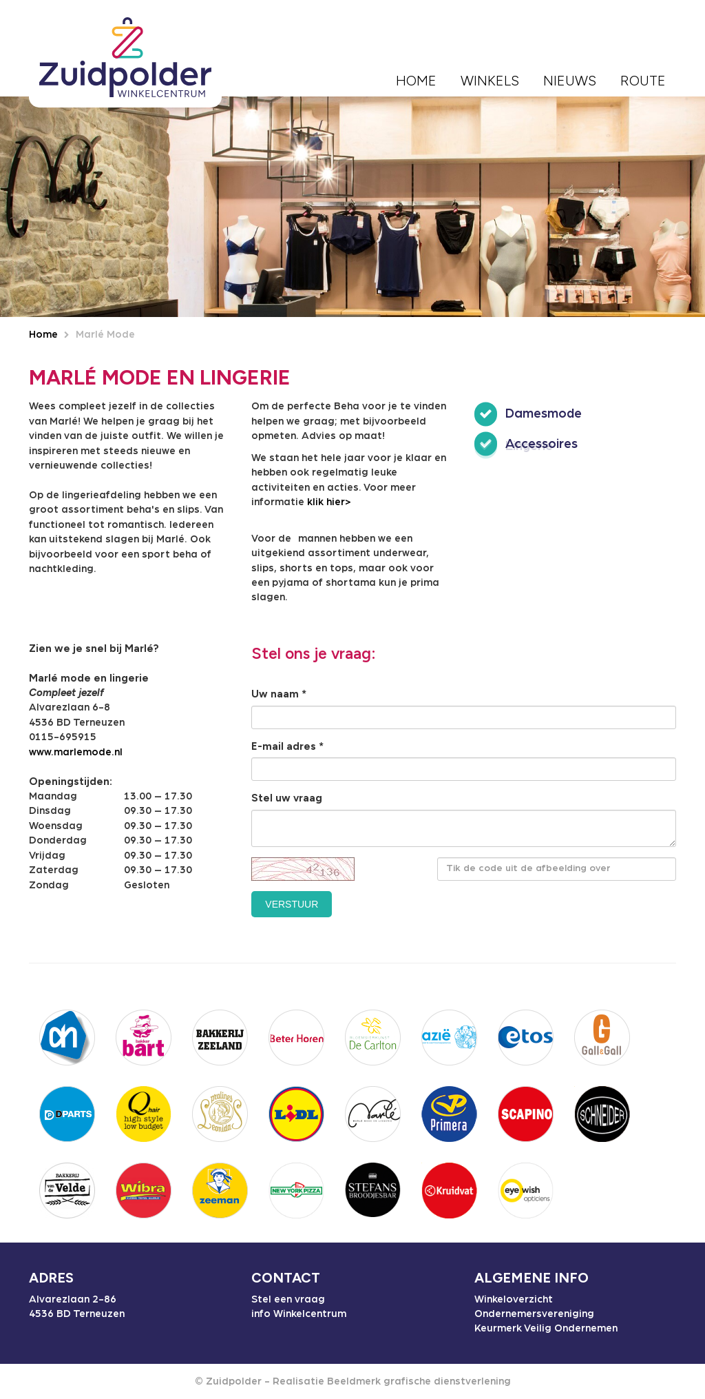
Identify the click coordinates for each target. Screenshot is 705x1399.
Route (643, 80)
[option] (352, 206)
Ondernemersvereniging (534, 1314)
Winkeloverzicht (513, 1299)
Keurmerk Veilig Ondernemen (546, 1328)
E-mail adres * (287, 746)
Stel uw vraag (286, 798)
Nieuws (569, 80)
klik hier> (329, 502)
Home (416, 80)
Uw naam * (278, 694)
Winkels (490, 80)
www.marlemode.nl (76, 752)
